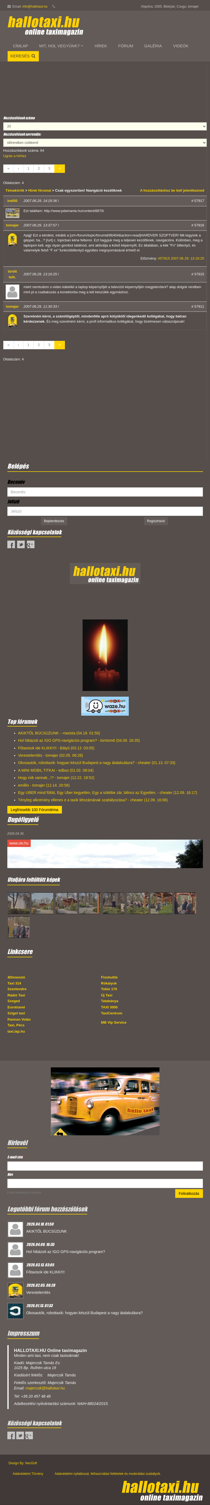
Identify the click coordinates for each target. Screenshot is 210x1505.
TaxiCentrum (112, 1013)
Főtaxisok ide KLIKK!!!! (45, 1272)
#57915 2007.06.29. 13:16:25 (181, 258)
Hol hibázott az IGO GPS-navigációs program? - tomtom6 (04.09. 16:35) (79, 740)
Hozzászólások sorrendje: (22, 134)
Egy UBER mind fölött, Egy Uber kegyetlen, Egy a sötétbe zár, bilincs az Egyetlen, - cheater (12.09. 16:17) (107, 792)
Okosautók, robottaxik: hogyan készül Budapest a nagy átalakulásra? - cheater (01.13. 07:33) (96, 763)
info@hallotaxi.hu (35, 6)
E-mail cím (15, 1157)
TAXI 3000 (109, 1007)
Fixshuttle (109, 977)
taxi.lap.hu (16, 1031)
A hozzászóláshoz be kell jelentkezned (172, 190)
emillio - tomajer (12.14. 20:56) (44, 785)
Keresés (23, 56)
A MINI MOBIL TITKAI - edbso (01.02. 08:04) (56, 770)
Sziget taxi (16, 1013)
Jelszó (13, 501)
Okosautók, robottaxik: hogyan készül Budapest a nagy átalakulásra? (84, 1313)
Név (10, 1174)
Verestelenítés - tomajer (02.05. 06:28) (50, 755)
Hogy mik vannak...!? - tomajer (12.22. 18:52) (56, 777)
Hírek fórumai (39, 190)
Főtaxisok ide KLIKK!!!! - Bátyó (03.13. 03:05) (56, 748)
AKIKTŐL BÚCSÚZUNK (46, 1231)
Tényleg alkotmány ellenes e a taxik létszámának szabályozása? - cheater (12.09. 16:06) (93, 800)
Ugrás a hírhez (14, 156)
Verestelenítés (38, 1292)
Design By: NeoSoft (23, 1463)
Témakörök (15, 190)
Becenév (15, 482)
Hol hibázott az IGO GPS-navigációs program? (65, 1252)
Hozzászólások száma (19, 118)
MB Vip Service (114, 1022)
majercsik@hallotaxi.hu (45, 1388)
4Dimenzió (16, 977)
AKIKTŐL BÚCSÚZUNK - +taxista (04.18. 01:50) (59, 733)
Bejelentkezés (54, 521)
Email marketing (17, 1192)
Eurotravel (16, 1007)
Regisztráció (156, 521)
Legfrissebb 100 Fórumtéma (34, 810)
